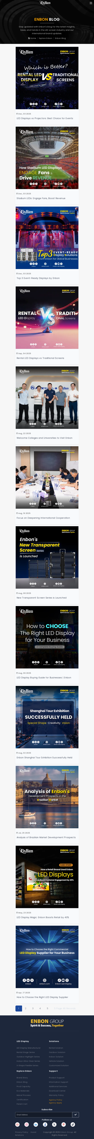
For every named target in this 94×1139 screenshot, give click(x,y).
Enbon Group (66, 1132)
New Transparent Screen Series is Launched (42, 597)
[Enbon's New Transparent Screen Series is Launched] (47, 557)
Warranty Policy (56, 1095)
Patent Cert (22, 1104)
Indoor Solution (56, 1057)
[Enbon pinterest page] (63, 1124)
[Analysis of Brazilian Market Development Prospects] (47, 797)
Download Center (57, 1091)
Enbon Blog (22, 1082)
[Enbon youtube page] (17, 1124)
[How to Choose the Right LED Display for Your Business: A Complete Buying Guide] (47, 637)
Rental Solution (56, 1048)
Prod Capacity (23, 1086)
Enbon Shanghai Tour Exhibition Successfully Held (44, 757)
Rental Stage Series (26, 1052)
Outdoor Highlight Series (28, 1057)
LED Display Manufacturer (29, 1048)
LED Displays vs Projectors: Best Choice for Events (45, 118)
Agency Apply (55, 1103)
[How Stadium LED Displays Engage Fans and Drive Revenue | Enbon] (47, 158)
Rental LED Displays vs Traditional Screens (40, 358)
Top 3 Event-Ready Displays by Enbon (38, 278)
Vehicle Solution (56, 1061)
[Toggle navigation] (91, 3)
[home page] (45, 3)
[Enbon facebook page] (45, 1124)
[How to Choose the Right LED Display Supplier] (47, 957)
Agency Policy (55, 1100)
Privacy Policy (21, 1132)
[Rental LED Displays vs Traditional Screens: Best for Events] (47, 317)
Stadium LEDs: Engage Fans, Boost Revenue (41, 198)
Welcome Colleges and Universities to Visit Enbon (45, 438)
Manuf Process (24, 1095)
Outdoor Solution (57, 1052)
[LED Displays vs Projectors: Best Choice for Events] (47, 78)
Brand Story (22, 1077)
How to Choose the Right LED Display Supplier (42, 997)
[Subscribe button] (75, 1114)
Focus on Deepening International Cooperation (43, 517)
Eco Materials (23, 1091)
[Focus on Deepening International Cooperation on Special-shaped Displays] (47, 477)
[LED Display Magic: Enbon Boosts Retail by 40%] (47, 877)
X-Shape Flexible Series (27, 1065)
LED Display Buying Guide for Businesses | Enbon (44, 677)
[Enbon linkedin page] (36, 1124)
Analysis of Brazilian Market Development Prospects (46, 837)
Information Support (58, 1082)
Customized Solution (59, 1065)
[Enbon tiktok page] (73, 1124)
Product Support (57, 1077)
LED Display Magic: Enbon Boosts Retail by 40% (43, 917)
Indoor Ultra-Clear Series (28, 1061)
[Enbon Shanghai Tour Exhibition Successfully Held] (47, 717)
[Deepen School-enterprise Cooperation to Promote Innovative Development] (47, 397)
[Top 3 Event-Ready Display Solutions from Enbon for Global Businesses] (47, 238)
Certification (22, 1099)
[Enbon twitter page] (54, 1124)
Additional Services (58, 1086)
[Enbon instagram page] (26, 1124)
